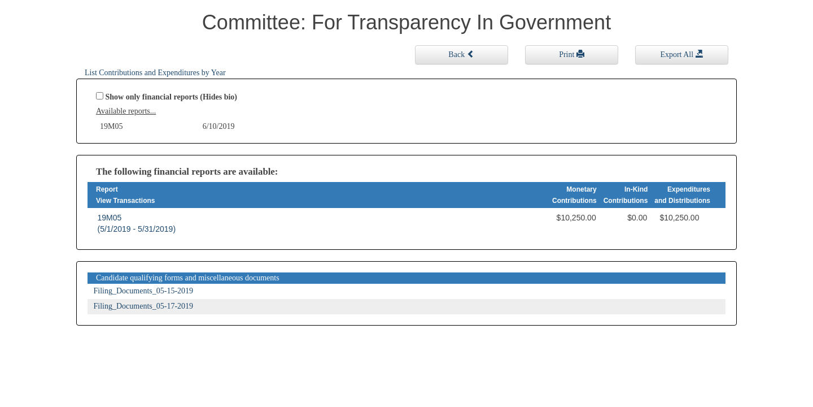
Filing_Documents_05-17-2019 (144, 306)
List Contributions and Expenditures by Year (155, 72)
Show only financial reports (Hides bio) (172, 97)
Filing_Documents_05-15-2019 (144, 291)
